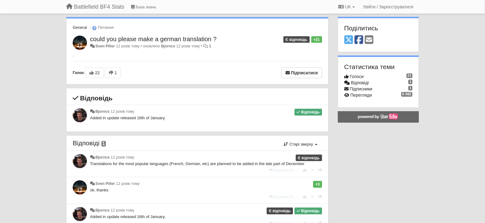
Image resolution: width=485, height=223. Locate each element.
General (80, 27)
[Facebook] (358, 40)
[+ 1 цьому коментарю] (305, 170)
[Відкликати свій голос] (312, 170)
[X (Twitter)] (348, 40)
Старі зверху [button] (300, 144)
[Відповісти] (281, 170)
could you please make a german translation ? (153, 39)
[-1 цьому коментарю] (320, 170)
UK (346, 6)
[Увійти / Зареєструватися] (388, 7)
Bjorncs (168, 46)
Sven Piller (105, 46)
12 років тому (122, 111)
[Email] (369, 40)
